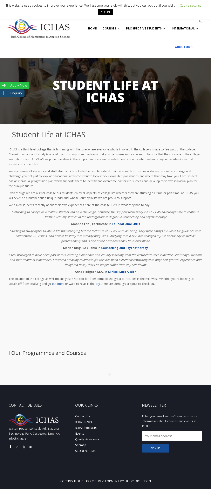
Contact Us (82, 416)
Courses (111, 28)
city (97, 284)
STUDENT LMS (85, 451)
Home (92, 28)
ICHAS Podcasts (86, 428)
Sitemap (80, 445)
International (185, 28)
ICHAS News (83, 422)
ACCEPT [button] (105, 12)
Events (79, 433)
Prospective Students (146, 28)
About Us (184, 47)
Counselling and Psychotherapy (124, 248)
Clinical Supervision (122, 272)
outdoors (58, 284)
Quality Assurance (87, 439)
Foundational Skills (126, 224)
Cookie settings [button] (190, 5)
